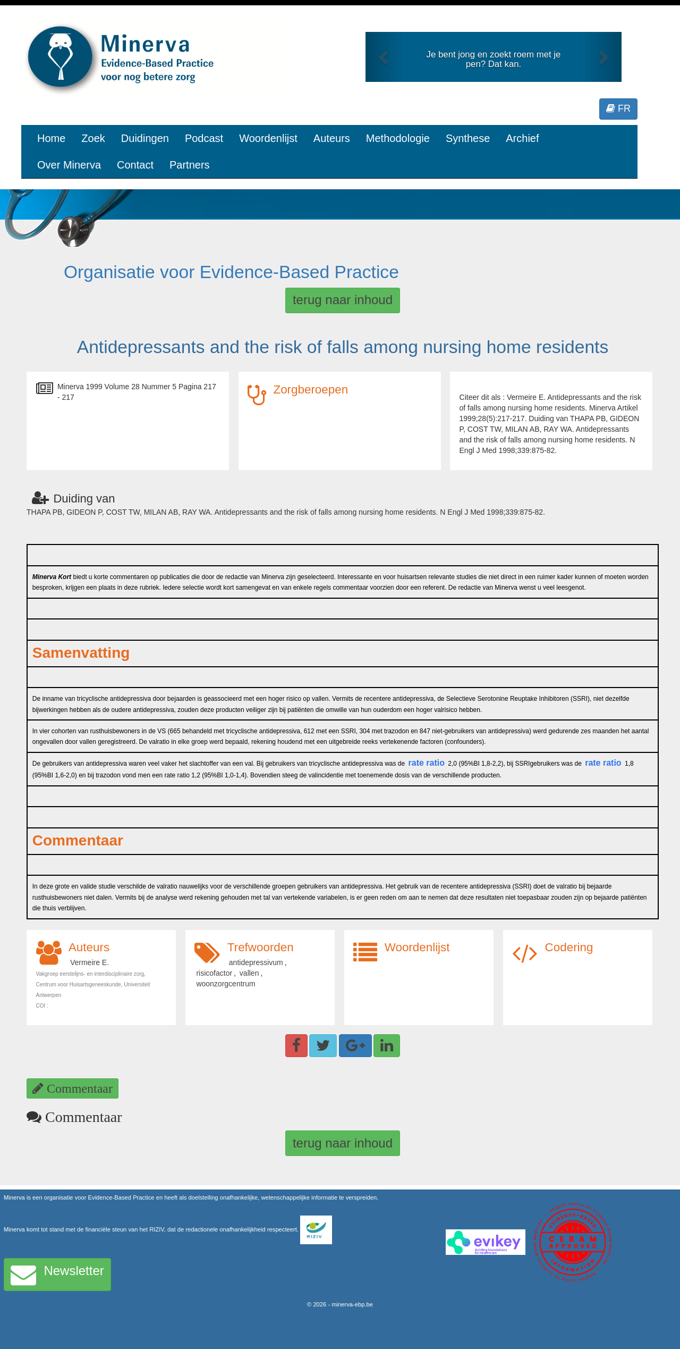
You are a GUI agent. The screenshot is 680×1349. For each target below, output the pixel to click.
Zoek (93, 138)
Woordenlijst (268, 138)
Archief (522, 138)
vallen (249, 973)
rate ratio (427, 762)
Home (51, 138)
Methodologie (398, 138)
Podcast (204, 138)
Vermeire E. (89, 962)
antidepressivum (256, 962)
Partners (189, 165)
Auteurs (331, 138)
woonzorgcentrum (225, 983)
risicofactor (214, 973)
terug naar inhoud (343, 299)
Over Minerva (69, 165)
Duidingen (145, 138)
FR (618, 108)
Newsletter (57, 1274)
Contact (135, 165)
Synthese (468, 138)
